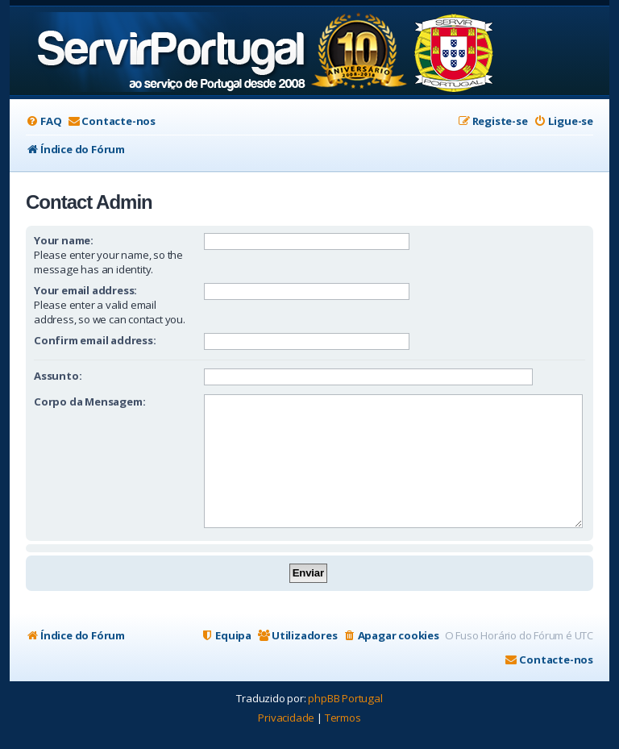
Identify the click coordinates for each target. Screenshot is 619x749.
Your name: (63, 240)
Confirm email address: (95, 340)
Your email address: (85, 290)
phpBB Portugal (345, 698)
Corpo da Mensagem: (89, 401)
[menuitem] (43, 121)
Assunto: (57, 375)
